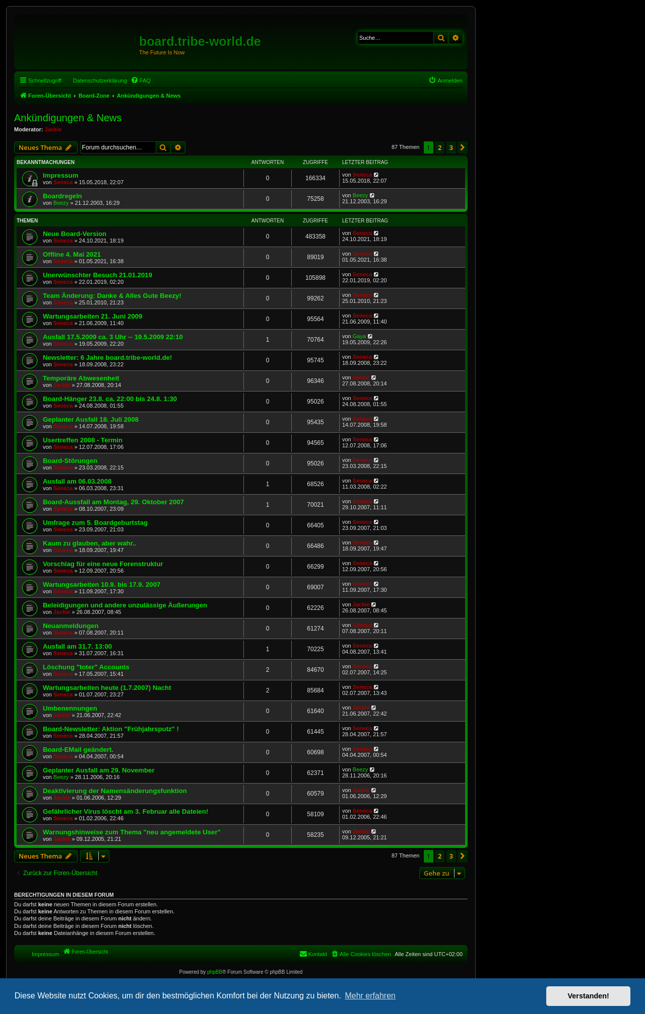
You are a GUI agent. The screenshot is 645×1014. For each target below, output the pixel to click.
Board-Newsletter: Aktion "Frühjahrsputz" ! (111, 729)
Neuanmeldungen (71, 626)
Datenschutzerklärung (100, 80)
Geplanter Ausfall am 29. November (99, 770)
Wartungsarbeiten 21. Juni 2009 (92, 316)
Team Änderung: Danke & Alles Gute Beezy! (112, 295)
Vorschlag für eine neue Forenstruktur (103, 564)
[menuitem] (141, 80)
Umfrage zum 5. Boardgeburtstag (95, 522)
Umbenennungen (70, 708)
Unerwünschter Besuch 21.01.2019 (97, 275)
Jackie (53, 129)
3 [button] (451, 147)
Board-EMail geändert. (78, 749)
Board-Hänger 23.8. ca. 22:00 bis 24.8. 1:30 (110, 399)
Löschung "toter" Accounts (86, 667)
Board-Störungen (70, 460)
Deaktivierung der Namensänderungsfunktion (115, 791)
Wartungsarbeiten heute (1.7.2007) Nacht (107, 687)
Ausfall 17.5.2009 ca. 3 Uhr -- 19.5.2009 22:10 (113, 337)
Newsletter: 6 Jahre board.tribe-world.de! (107, 357)
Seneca (63, 182)
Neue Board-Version (74, 234)
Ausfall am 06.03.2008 (77, 481)
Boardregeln (62, 196)
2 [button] (439, 147)
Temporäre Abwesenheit (81, 378)
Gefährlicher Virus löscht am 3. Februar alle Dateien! (125, 811)
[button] (463, 147)
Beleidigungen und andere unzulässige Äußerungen (125, 605)
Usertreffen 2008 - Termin (82, 440)
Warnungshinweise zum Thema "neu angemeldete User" (132, 832)
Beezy (61, 203)
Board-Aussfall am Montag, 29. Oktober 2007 (113, 502)
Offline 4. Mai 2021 (72, 254)
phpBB (214, 972)
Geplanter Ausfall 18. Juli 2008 (91, 419)
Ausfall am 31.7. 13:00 (77, 646)
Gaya (359, 336)
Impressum (60, 175)
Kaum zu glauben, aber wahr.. (89, 543)
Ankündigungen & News (67, 117)
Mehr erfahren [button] (370, 995)
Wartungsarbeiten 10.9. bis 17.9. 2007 (101, 584)
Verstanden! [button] (588, 996)
